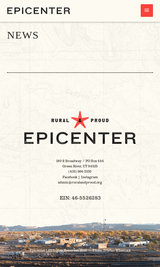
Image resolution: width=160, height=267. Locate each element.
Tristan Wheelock (117, 250)
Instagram (89, 177)
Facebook (69, 177)
